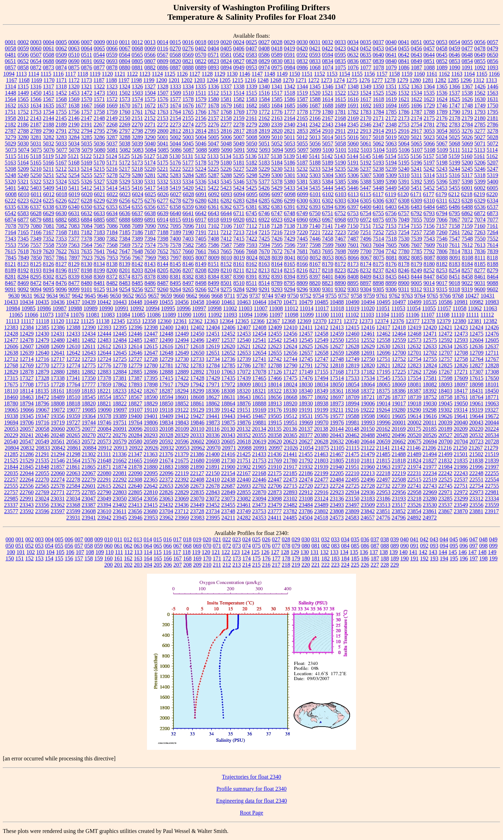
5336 (201, 182)
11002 (230, 308)
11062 (474, 308)
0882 (150, 67)
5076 (49, 150)
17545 (383, 378)
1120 (107, 74)
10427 (472, 296)
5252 (61, 175)
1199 (148, 80)
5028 (492, 137)
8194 (48, 270)
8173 (353, 264)
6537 (492, 207)
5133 (213, 156)
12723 (89, 359)
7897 (74, 258)
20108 (166, 429)
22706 (275, 486)
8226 (352, 270)
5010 (277, 137)
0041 (403, 42)
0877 (99, 67)
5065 (416, 144)
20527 (445, 435)
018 (187, 539)
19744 (89, 422)
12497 (213, 340)
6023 (124, 194)
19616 (430, 416)
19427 (197, 416)
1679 (226, 105)
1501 (112, 93)
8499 (213, 283)
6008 (11, 194)
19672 (492, 416)
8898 (378, 283)
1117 (70, 74)
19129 (197, 410)
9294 (289, 289)
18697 (337, 397)
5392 (416, 182)
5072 (492, 144)
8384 (213, 277)
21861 (73, 467)
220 (305, 565)
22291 (104, 480)
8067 (366, 258)
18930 (306, 403)
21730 (228, 460)
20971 (229, 448)
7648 (137, 251)
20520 (414, 435)
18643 (244, 397)
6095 (251, 194)
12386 (58, 327)
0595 (340, 55)
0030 (302, 42)
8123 (23, 264)
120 (206, 552)
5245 (467, 169)
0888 (188, 67)
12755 (430, 359)
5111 (454, 150)
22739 (399, 486)
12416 (368, 327)
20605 (228, 441)
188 (385, 558)
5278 (112, 175)
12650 (197, 353)
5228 (251, 169)
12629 (368, 346)
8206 (175, 270)
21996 (477, 467)
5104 (379, 150)
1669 (112, 105)
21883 (166, 467)
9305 (378, 289)
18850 (166, 403)
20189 (445, 429)
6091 (201, 194)
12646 (135, 353)
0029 (289, 42)
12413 (337, 327)
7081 (48, 226)
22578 (58, 486)
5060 (353, 144)
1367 (467, 86)
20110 (197, 429)
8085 (416, 258)
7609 (429, 245)
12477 (11, 340)
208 (187, 565)
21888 (182, 467)
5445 (340, 188)
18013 (259, 384)
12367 (273, 321)
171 (217, 558)
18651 (259, 397)
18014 (275, 384)
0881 (137, 67)
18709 (352, 397)
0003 (36, 42)
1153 (331, 74)
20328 (166, 435)
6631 (74, 213)
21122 (368, 448)
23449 (197, 505)
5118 (35, 156)
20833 (43, 448)
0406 (238, 48)
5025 (454, 137)
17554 (414, 378)
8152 (226, 264)
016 (167, 539)
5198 (442, 163)
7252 (378, 232)
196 (464, 558)
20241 (27, 435)
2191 (86, 124)
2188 (48, 124)
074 (247, 546)
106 (70, 552)
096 (464, 546)
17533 (352, 378)
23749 (244, 511)
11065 (16, 315)
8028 (264, 258)
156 (69, 558)
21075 (322, 448)
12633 (430, 346)
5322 (36, 182)
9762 (394, 296)
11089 (169, 315)
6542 (10, 213)
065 (158, 546)
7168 (61, 232)
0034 (352, 42)
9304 (366, 289)
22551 (477, 480)
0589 (276, 55)
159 (98, 558)
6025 (150, 194)
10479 (306, 302)
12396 (135, 327)
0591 (289, 55)
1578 (188, 99)
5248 (10, 175)
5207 (492, 163)
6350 (86, 207)
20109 (182, 429)
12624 (290, 346)
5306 (353, 175)
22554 (492, 480)
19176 (275, 410)
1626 (467, 99)
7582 (188, 245)
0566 (149, 55)
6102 (327, 194)
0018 (200, 42)
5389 (378, 182)
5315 (441, 175)
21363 (150, 454)
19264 (383, 410)
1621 (404, 99)
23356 (42, 505)
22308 (135, 480)
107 (80, 552)
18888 (259, 403)
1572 (112, 99)
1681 (239, 105)
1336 (213, 86)
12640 (42, 353)
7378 (86, 239)
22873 (275, 492)
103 (40, 552)
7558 (48, 245)
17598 (445, 378)
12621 (244, 346)
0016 (188, 42)
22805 (135, 492)
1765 (188, 112)
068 (187, 546)
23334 (492, 499)
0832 (302, 61)
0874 (61, 67)
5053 (289, 144)
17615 (477, 378)
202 (128, 565)
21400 (213, 454)
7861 (61, 258)
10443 (120, 302)
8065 (340, 258)
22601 (89, 486)
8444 (416, 277)
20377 (306, 435)
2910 (327, 131)
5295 (239, 175)
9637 (64, 296)
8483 (124, 283)
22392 (182, 480)
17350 (89, 378)
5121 (73, 156)
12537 (228, 340)
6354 (124, 207)
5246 (479, 169)
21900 (228, 467)
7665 (226, 251)
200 (108, 565)
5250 (36, 175)
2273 (175, 124)
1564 (10, 99)
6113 (353, 194)
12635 (461, 346)
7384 (124, 239)
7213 (238, 232)
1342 (289, 86)
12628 (352, 346)
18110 (11, 391)
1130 (232, 74)
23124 (321, 499)
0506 (23, 55)
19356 (58, 416)
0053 (441, 42)
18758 (445, 397)
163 (138, 558)
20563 (73, 441)
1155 (356, 74)
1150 (294, 74)
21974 (414, 467)
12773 (58, 365)
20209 (461, 429)
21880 (151, 467)
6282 (226, 201)
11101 (337, 315)
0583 (251, 55)
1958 (10, 118)
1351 (391, 86)
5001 (162, 137)
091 (414, 546)
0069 (150, 48)
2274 (188, 124)
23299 (461, 499)
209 (197, 565)
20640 (352, 441)
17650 (492, 378)
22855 (244, 492)
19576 (321, 416)
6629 (48, 213)
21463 (321, 454)
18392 (430, 391)
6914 (162, 220)
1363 (416, 86)
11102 (352, 315)
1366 (454, 86)
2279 (251, 124)
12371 (335, 321)
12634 (445, 346)
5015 (340, 137)
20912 (105, 448)
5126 (136, 156)
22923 (337, 492)
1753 (36, 112)
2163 (277, 118)
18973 (337, 403)
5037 (112, 144)
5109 (442, 150)
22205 (337, 473)
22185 (290, 473)
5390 (391, 182)
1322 (99, 86)
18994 (352, 403)
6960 (302, 220)
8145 (175, 264)
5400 (492, 182)
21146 (414, 448)
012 (128, 539)
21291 (42, 454)
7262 (467, 232)
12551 (352, 340)
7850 (36, 258)
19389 (120, 416)
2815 (213, 131)
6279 (188, 201)
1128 (207, 74)
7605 (391, 245)
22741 (414, 486)
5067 (442, 144)
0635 (365, 55)
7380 (99, 239)
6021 (99, 194)
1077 (366, 67)
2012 (23, 118)
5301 (289, 175)
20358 (275, 435)
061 (118, 546)
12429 (27, 334)
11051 (383, 308)
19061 (477, 403)
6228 (86, 201)
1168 (23, 80)
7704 (378, 251)
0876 (86, 67)
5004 (201, 137)
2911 (340, 131)
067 (177, 546)
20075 (73, 429)
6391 (289, 207)
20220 (476, 429)
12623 (275, 346)
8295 (36, 277)
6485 (442, 207)
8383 (201, 277)
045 (453, 539)
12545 (306, 340)
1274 (339, 80)
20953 (183, 448)
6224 (36, 201)
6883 (74, 220)
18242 (135, 391)
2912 (352, 131)
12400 (166, 327)
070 (207, 546)
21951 (352, 467)
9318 (454, 289)
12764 (477, 359)
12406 (228, 327)
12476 (492, 334)
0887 (175, 67)
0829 (264, 61)
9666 (204, 296)
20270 (89, 435)
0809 (162, 61)
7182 (86, 232)
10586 (445, 302)
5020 (403, 137)
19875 (228, 422)
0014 (162, 42)
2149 (112, 118)
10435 (42, 302)
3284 (74, 137)
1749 (480, 105)
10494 (368, 302)
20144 (337, 429)
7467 (340, 239)
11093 (230, 315)
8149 (201, 264)
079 (296, 546)
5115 (10, 156)
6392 (302, 207)
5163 (10, 163)
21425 (244, 454)
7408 (213, 239)
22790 (104, 492)
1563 (492, 93)
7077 (492, 220)
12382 (490, 321)
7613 (479, 245)
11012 (291, 308)
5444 (327, 188)
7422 (251, 239)
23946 (135, 518)
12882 (89, 372)
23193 (399, 499)
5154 (390, 156)
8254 (454, 270)
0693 (112, 61)
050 (10, 546)
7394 (150, 239)
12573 (414, 340)
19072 (58, 410)
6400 (366, 207)
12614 (135, 346)
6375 (239, 207)
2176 (442, 118)
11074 (62, 315)
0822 (201, 61)
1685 (289, 105)
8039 (277, 258)
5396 (442, 182)
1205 (225, 80)
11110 (457, 315)
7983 (162, 258)
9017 (441, 283)
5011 (289, 137)
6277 (162, 201)
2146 (74, 118)
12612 (104, 346)
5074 (23, 150)
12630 (383, 346)
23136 (337, 499)
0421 (314, 48)
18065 (383, 384)
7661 (201, 251)
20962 (198, 448)
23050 (120, 499)
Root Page (251, 813)
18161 (57, 391)
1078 (378, 67)
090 (404, 546)
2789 (36, 131)
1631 (492, 99)
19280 (399, 410)
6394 (327, 207)
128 (285, 552)
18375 (383, 391)
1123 (144, 74)
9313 (429, 289)
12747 (321, 359)
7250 (352, 232)
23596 (42, 511)
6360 (201, 207)
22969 (430, 492)
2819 (264, 131)
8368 (86, 277)
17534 (368, 378)
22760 (27, 492)
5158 (441, 156)
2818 (251, 131)
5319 (492, 175)
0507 (36, 55)
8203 (137, 270)
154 (49, 558)
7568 (112, 245)
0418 (276, 48)
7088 (124, 226)
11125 (87, 321)
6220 (492, 194)
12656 (290, 353)
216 (266, 565)
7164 (10, 232)
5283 (175, 175)
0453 (378, 48)
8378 (150, 277)
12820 (368, 365)
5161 (479, 156)
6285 (264, 201)
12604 (477, 340)
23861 (430, 511)
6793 (429, 213)
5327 (99, 182)
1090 (454, 67)
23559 (492, 505)
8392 (264, 277)
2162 (264, 118)
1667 (86, 105)
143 (433, 552)
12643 (89, 353)
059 (98, 546)
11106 (412, 315)
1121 (119, 74)
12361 (180, 321)
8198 (86, 270)
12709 (477, 353)
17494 (321, 378)
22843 (213, 492)
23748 (228, 511)
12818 (337, 365)
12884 (120, 372)
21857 (58, 467)
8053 (327, 258)
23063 (166, 499)
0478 (479, 48)
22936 (368, 492)
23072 (213, 499)
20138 (321, 429)
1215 (237, 80)
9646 (103, 296)
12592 (445, 340)
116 (167, 552)
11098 (291, 315)
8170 (327, 264)
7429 (289, 239)
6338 (48, 207)
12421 (445, 327)
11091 (200, 315)
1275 (351, 80)
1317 (48, 86)
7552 (492, 239)
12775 (89, 365)
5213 (73, 169)
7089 (137, 226)
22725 (352, 486)
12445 (120, 334)
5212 (61, 169)
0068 (137, 48)
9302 (340, 289)
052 (29, 546)
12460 (352, 334)
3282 (48, 137)
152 (29, 558)
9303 (353, 289)
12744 (290, 359)
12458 (321, 334)
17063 (228, 372)
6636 (124, 213)
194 (444, 558)
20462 (352, 435)
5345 (226, 182)
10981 (461, 302)
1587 (302, 99)
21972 (399, 467)
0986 (302, 67)
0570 (200, 55)
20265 (73, 435)
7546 (442, 239)
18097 (461, 384)
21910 (275, 467)
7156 (429, 226)
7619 (36, 251)
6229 (99, 201)
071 (217, 546)
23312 (477, 499)
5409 (48, 188)
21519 (492, 454)
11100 (322, 315)
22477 (321, 480)
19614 (414, 416)
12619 (213, 346)
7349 (36, 239)
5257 (99, 175)
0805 (137, 61)
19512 (290, 416)
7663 (213, 251)
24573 (337, 518)
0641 (391, 55)
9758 (356, 296)
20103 (151, 429)
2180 (480, 118)
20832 (27, 448)
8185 (480, 264)
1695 (404, 105)
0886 (162, 67)
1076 (353, 67)
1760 (124, 112)
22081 (120, 473)
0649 (479, 55)
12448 (166, 334)
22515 (414, 480)
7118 (264, 226)
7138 (289, 226)
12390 (89, 327)
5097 (302, 150)
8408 (353, 277)
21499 (445, 454)
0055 (467, 42)
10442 (104, 302)
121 (215, 552)
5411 (73, 188)
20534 (492, 435)
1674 (175, 105)
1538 (467, 93)
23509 (368, 505)
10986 (44, 308)
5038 (124, 144)
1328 (162, 86)
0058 (10, 48)
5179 (213, 163)
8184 (467, 264)
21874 (120, 467)
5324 (61, 182)
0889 (201, 67)
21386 (197, 454)
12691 (368, 353)
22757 (11, 492)
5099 (315, 150)
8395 (302, 277)
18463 (27, 397)
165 (158, 558)
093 (434, 546)
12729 (166, 359)
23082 (244, 499)
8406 (340, 277)
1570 (86, 99)
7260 (441, 232)
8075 (378, 258)
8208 (201, 270)
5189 (327, 163)
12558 (383, 340)
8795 (289, 283)
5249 (23, 175)
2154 (175, 118)
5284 (188, 175)
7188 (162, 232)
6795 (454, 213)
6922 (264, 220)
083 (335, 546)
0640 (378, 55)
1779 (315, 112)
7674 (289, 251)
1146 (244, 74)
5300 (277, 175)
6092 (213, 194)
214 (246, 565)
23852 (399, 511)
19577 (337, 416)
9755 (331, 296)
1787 (416, 112)
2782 (442, 124)
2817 (239, 131)
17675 (11, 384)
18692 (321, 397)
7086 (112, 226)
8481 (99, 283)
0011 (124, 42)
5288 (226, 175)
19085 (89, 410)
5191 (353, 163)
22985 (11, 499)
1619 (391, 99)
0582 (238, 55)
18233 (119, 391)
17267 (445, 372)
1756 (74, 112)
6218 (466, 194)
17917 (166, 384)
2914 (378, 131)
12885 (135, 372)
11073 (47, 315)
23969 (182, 518)
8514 (264, 283)
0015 (175, 42)
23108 (306, 499)
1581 (226, 99)
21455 (306, 454)
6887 (112, 220)
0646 (454, 55)
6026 (162, 194)
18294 (181, 391)
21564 (73, 460)
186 (365, 558)
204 (148, 565)
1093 (492, 67)
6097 (277, 194)
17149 (306, 372)
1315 (23, 86)
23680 (150, 511)
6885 (99, 220)
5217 (124, 169)
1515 (251, 93)
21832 (445, 460)
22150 (213, 473)
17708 (27, 384)
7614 (492, 245)
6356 (150, 207)
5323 (48, 182)
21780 (290, 460)
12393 (104, 327)
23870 (461, 511)
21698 (213, 460)
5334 (188, 182)
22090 (135, 473)
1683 (264, 105)
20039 (445, 422)
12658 (321, 353)
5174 (150, 163)
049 (493, 539)
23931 (73, 518)
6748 (289, 213)
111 (119, 552)
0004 (48, 42)
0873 (48, 67)
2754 (416, 124)
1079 (391, 67)
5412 (86, 188)
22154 (228, 473)
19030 (430, 403)
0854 (467, 61)
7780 (404, 251)
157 (79, 558)
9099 (74, 289)
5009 (264, 137)
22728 (368, 486)
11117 (27, 321)
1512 (213, 93)
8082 (404, 258)
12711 (492, 353)
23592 (27, 511)
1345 (315, 86)
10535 (430, 302)
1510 (188, 93)
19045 (445, 403)
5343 (213, 182)
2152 (150, 118)
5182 (251, 163)
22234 (430, 473)
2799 (150, 131)
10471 (290, 302)
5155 (403, 156)
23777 (275, 511)
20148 (352, 429)
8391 (251, 277)
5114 (492, 150)
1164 (469, 74)
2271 (150, 124)
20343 (228, 435)
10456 (182, 302)
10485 (321, 302)
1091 (467, 67)
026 (266, 539)
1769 (239, 112)
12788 (275, 365)
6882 (61, 220)
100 (11, 552)
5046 (201, 144)
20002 (414, 422)
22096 (166, 473)
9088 (492, 283)
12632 (414, 346)
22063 (73, 473)
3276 (467, 131)
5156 (416, 156)
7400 (175, 239)
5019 (391, 137)
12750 (368, 359)
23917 (492, 511)
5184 (277, 163)
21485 (383, 454)
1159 (406, 74)
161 (118, 558)
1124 (157, 74)
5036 (99, 144)
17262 (414, 372)
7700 (366, 251)
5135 (238, 156)
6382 (264, 207)
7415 (239, 239)
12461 (368, 334)
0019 (213, 42)
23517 (399, 505)
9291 (264, 289)
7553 (10, 245)
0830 (277, 61)
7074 (480, 220)
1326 (137, 86)
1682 (251, 105)
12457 (306, 334)
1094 (8, 74)
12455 (275, 334)
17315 (11, 378)
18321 (259, 391)
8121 (10, 264)
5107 (417, 150)
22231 (414, 473)
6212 (454, 194)
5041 (162, 144)
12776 (104, 365)
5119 (48, 156)
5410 (61, 188)
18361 (337, 391)
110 (109, 552)
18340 (306, 391)
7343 (10, 239)
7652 (162, 251)
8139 (124, 264)
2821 (289, 131)
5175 (162, 163)
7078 (10, 226)
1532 (403, 93)
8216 (302, 270)
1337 (226, 86)
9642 (77, 296)
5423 (226, 188)
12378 (428, 321)
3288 (124, 137)
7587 (226, 245)
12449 (182, 334)
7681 (302, 251)
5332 (162, 182)
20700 (445, 441)
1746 (442, 105)
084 (345, 546)
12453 (244, 334)
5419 (175, 188)
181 (316, 558)
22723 (321, 486)
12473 (461, 334)
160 (108, 558)
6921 (251, 220)
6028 (188, 194)
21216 (444, 448)
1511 (200, 93)
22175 (275, 473)
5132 (200, 156)
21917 (290, 467)
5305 (340, 175)
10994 (153, 308)
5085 (163, 150)
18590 (151, 397)
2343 (327, 124)
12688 (352, 353)
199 (493, 558)
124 (245, 552)
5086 (176, 150)
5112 (467, 150)
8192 (23, 270)
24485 (290, 518)
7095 (175, 226)
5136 (251, 156)
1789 (442, 112)
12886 (151, 372)
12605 (492, 340)
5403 (36, 188)
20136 (290, 429)
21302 (89, 454)
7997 (175, 258)
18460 (11, 397)
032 (325, 539)
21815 (383, 460)
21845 (27, 467)
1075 (340, 67)
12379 (443, 321)
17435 (228, 378)
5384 (327, 182)
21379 (181, 454)
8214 (276, 270)
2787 (10, 131)
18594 (166, 397)
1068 (315, 67)
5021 (416, 137)
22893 (290, 492)
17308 (492, 372)
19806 (151, 422)
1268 (275, 80)
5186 (289, 163)
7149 (340, 226)
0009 (99, 42)
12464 (399, 334)
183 (335, 558)
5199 (454, 163)
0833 (315, 61)
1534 (416, 93)
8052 (315, 258)
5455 (454, 188)
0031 (314, 42)
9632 (39, 296)
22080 (104, 473)
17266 (430, 372)
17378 (104, 378)
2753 (404, 124)
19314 (461, 410)
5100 (328, 150)
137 (373, 552)
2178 (454, 118)
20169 (399, 429)
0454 (391, 48)
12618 (197, 346)
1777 (289, 112)
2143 (36, 118)
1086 (404, 67)
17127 (290, 372)
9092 (23, 289)
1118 (82, 74)
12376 (397, 321)
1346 (327, 86)
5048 (226, 144)
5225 (213, 169)
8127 (61, 264)
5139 (289, 156)
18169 (73, 391)
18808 (58, 403)
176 (266, 558)
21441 (290, 454)
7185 (124, 232)
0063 (74, 48)
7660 (188, 251)
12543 (290, 340)
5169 (86, 163)
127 (275, 552)
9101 (86, 289)
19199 (321, 410)
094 (444, 546)
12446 (135, 334)
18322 (275, 391)
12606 (11, 346)
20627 (306, 441)
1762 (150, 112)
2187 (36, 124)
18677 (306, 397)
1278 (389, 80)
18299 (197, 391)
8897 (365, 283)
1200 (161, 80)
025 (256, 539)
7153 (391, 226)
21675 (182, 460)
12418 (399, 327)
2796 (112, 131)
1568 (61, 99)
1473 (99, 93)
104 (50, 552)
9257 (150, 289)
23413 (135, 505)
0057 (492, 42)
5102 (353, 150)
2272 (162, 124)
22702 (259, 486)
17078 (259, 372)
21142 (398, 448)
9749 (280, 296)
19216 (352, 410)
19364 (89, 416)
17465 (259, 378)
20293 (151, 435)
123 (235, 552)
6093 (226, 194)
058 (89, 546)
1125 (169, 74)
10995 (168, 308)
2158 (226, 118)
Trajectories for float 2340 (251, 777)
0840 (391, 61)
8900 (403, 283)
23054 (135, 499)
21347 (135, 454)
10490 (352, 302)
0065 (99, 48)
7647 (124, 251)
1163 (456, 74)
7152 (378, 226)
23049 (104, 499)
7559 (61, 245)
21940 (337, 467)
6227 (74, 201)
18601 (182, 397)
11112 (487, 315)
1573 (124, 99)
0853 (454, 61)
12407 (244, 327)
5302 (302, 175)
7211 (213, 232)
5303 (315, 175)
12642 (73, 353)
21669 (151, 460)
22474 (306, 480)
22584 (73, 486)
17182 (368, 372)
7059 (429, 220)
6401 (378, 207)
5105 (391, 150)
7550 (480, 239)
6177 (428, 194)
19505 (275, 416)
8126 (48, 264)
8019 (239, 258)
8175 (378, 264)
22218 (383, 473)
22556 (27, 486)
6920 (239, 220)
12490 (166, 340)
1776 (277, 112)
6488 (467, 207)
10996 (184, 308)
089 (395, 546)
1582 (239, 99)
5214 (86, 169)
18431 (476, 391)
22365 (151, 480)
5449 (391, 188)
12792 (321, 365)
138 (383, 552)
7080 (36, 226)
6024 (137, 194)
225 (355, 565)
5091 (239, 150)
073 (237, 546)
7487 (353, 239)
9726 (242, 296)
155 (59, 558)
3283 (61, 137)
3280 (23, 137)
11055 (429, 308)
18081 (414, 384)
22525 (445, 480)
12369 (304, 321)
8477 (74, 283)
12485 (135, 340)
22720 (306, 486)
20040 (461, 422)
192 (424, 558)
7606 (404, 245)
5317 (467, 175)
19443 (228, 416)
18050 (337, 384)
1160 (419, 74)
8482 (112, 283)
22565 (42, 486)
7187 (150, 232)
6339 (61, 207)
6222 (10, 201)
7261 (454, 232)
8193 (36, 270)
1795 (492, 112)
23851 (383, 511)
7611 (454, 245)
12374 (381, 321)
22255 (492, 473)
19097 (120, 410)
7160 (479, 226)
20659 (383, 441)
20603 (213, 441)
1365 (442, 86)
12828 (492, 365)
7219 (289, 232)
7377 (74, 239)
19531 (306, 416)
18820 (89, 403)
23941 (89, 518)
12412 (321, 327)
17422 (182, 378)
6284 (251, 201)
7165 (23, 232)
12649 (182, 353)
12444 (104, 334)
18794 (27, 403)
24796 (399, 518)
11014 (306, 308)
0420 (302, 48)
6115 (365, 194)
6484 (429, 207)
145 (452, 552)
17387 (135, 378)
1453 (74, 93)
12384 (27, 327)
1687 (315, 105)
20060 (58, 429)
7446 (315, 239)
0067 (124, 48)
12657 (306, 353)
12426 (492, 327)
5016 (352, 137)
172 (227, 558)
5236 (352, 169)
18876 (244, 403)
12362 (195, 321)
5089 (214, 150)
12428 (11, 334)
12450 (197, 334)
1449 (23, 93)
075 (256, 546)
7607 (416, 245)
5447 (365, 188)
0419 (289, 48)
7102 (213, 226)
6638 (150, 213)
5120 (60, 156)
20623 (290, 441)
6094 (239, 194)
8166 (302, 264)
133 (334, 552)
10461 (228, 302)
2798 (137, 131)
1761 (137, 112)
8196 (61, 270)
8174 (366, 264)
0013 (149, 42)
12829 (11, 372)
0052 (429, 42)
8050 (302, 258)
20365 (290, 435)
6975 (378, 220)
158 (89, 558)
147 (472, 552)
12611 (89, 346)
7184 (112, 232)
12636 (476, 346)
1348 (353, 86)
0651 (10, 61)
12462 (383, 334)
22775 (73, 492)
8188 (492, 264)
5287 (213, 175)
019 (197, 539)
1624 (442, 99)
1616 (353, 99)
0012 (137, 42)
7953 (112, 258)
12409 (275, 327)
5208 (10, 169)
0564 (124, 55)
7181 (74, 232)
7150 (352, 226)
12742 (275, 359)
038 (384, 539)
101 (21, 552)
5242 (429, 169)
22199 (321, 473)
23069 (182, 499)
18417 (461, 391)
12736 (228, 359)
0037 (378, 42)
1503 (137, 93)
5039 (137, 144)
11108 (442, 315)
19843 (182, 422)
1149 (282, 74)
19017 (399, 403)
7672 (277, 251)
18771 (492, 397)
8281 (10, 277)
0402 (200, 48)
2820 (277, 131)
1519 (302, 93)
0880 (124, 67)
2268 (112, 124)
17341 (73, 378)
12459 (337, 334)
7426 (277, 239)
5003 (188, 137)
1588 (315, 99)
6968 (340, 220)
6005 (492, 188)
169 (197, 558)
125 (255, 552)
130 (304, 552)
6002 (479, 188)
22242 (445, 473)
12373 (366, 321)
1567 (48, 99)
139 (393, 552)
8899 (391, 283)
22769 (42, 492)
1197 (123, 80)
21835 (461, 460)
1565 (23, 99)
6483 (416, 207)
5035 (86, 144)
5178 (201, 163)
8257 (467, 270)
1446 (492, 86)
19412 (182, 416)
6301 (315, 201)
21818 (399, 460)
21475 (352, 454)
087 (375, 546)
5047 (213, 144)
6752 (340, 213)
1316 (36, 86)
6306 (378, 201)
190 (404, 558)
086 (365, 546)
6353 (112, 207)
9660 (179, 296)
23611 (120, 511)
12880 (58, 372)
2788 (23, 131)
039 (394, 539)
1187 (98, 80)
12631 (399, 346)
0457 (429, 48)
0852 (442, 61)
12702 (430, 353)
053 (39, 546)
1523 (352, 93)
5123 (98, 156)
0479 (492, 48)
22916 (321, 492)
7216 (276, 232)
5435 (314, 188)
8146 (188, 264)
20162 (383, 429)
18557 (120, 397)
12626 (321, 346)
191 (414, 558)
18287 (166, 391)
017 (177, 539)
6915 (175, 220)
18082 (430, 384)
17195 (383, 372)
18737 (399, 397)
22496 (368, 480)
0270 (175, 48)
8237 (378, 270)
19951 (290, 422)
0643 (416, 55)
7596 (289, 245)
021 (217, 539)
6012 (48, 194)
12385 (42, 327)
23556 (477, 505)
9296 (302, 289)
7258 (429, 232)
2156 (201, 118)
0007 (86, 42)
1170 (48, 80)
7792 (429, 251)
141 (413, 552)
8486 (150, 283)
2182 (10, 124)
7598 (315, 245)
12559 (399, 340)
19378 (104, 416)
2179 (467, 118)
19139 (213, 410)
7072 (467, 220)
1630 (480, 99)
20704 (461, 441)
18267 (150, 391)
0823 (213, 61)
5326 (86, 182)
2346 (366, 124)
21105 (337, 448)
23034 (73, 499)
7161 (492, 226)
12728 (151, 359)
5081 (112, 150)
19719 (58, 422)
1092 (480, 67)
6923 (277, 220)
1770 (251, 112)
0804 (124, 61)
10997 (199, 308)
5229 (264, 169)
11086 (153, 315)
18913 (275, 403)
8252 (429, 270)
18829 (151, 403)
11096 (261, 315)
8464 (492, 277)
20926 (152, 448)
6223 (23, 201)
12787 (259, 365)
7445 (302, 239)
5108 (429, 150)
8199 (99, 270)
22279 (89, 480)
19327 (492, 410)
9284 (239, 289)
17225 (399, 372)
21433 (259, 454)
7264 (492, 232)
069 (197, 546)
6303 (340, 201)
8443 (404, 277)
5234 (327, 169)
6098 (289, 194)
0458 (441, 48)
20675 (414, 441)
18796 (42, 403)
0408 (264, 48)
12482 (89, 340)
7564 (86, 245)
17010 (213, 372)
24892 (414, 518)
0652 (23, 61)
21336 (119, 454)
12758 (461, 359)
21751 (244, 460)
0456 (416, 48)
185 (355, 558)
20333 (197, 435)
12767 (492, 359)
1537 (454, 93)
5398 (467, 182)
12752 (399, 359)
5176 (175, 163)
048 (483, 539)
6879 (36, 220)
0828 (251, 61)
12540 (244, 340)
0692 (99, 61)
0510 (74, 55)
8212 (251, 270)
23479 (275, 505)
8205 (162, 270)
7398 (162, 239)
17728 (58, 384)
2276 (213, 124)
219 (296, 565)
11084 (123, 315)
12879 (42, 372)
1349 (366, 86)
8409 (366, 277)
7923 (86, 258)
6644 (226, 213)
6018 (61, 194)
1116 (58, 74)
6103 (340, 194)
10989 (91, 308)
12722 (73, 359)
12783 (197, 365)
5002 (175, 137)
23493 (337, 505)
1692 (366, 105)
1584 (264, 99)
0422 (327, 48)
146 (462, 552)
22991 (27, 499)
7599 (327, 245)
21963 (383, 467)
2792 (74, 131)
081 (316, 546)
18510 (73, 397)
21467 (337, 454)
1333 (175, 86)
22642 (151, 486)
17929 (182, 384)
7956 (124, 258)
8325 (61, 277)
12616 (166, 346)
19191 (306, 410)
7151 (365, 226)
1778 (302, 112)
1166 (494, 74)
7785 (416, 251)
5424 (238, 188)
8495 (175, 283)
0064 (86, 48)
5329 (124, 182)
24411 (275, 518)
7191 (201, 232)
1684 (277, 105)
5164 (23, 163)
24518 (321, 518)
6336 (23, 207)
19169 (259, 410)
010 (108, 539)
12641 (58, 353)
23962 (166, 518)
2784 (467, 124)
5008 (251, 137)
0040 (391, 42)
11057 (444, 308)
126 (265, 552)
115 (157, 552)
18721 (368, 397)
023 (236, 539)
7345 (23, 239)
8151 (213, 264)
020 (207, 539)
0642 (403, 55)
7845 (10, 258)
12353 (133, 321)
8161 (239, 264)
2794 (86, 131)
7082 (61, 226)
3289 (137, 137)
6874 (10, 220)
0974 (264, 67)
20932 (167, 448)
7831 (467, 251)
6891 (150, 220)
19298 (430, 410)
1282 (440, 80)
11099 (306, 315)
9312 (416, 289)
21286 (27, 454)
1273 (326, 80)
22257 (11, 480)
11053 (398, 308)
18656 (275, 397)
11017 (322, 308)
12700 (399, 353)
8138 (112, 264)
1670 (124, 105)
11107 (428, 315)
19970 (321, 422)
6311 (441, 201)
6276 (150, 201)
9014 (429, 283)
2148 (99, 118)
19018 (414, 403)
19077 (73, 410)
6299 (289, 201)
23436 (182, 505)
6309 (416, 201)
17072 (244, 372)
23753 (259, 511)
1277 (377, 80)
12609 (58, 346)
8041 (289, 258)
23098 (275, 499)
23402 (120, 505)
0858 (23, 67)
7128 (276, 226)
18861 (197, 403)
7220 (302, 232)
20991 (260, 448)
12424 (476, 327)
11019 (352, 308)
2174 (416, 118)
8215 (289, 270)
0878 (112, 67)
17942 (197, 384)
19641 (461, 416)
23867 (445, 511)
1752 (23, 112)
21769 (275, 460)
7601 (353, 245)
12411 (306, 327)
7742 (391, 251)
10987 (60, 308)
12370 (319, 321)
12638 (11, 353)
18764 (477, 397)
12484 (120, 340)
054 (49, 546)
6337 (36, 207)
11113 (12, 321)
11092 (215, 315)
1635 (48, 105)
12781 (166, 365)
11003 (245, 308)
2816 (226, 131)
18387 (414, 391)
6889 (137, 220)
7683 (315, 251)
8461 (480, 277)
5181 (239, 163)
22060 (58, 473)
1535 (429, 93)
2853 (302, 131)
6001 (467, 188)
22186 (306, 473)
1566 (36, 99)
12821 (383, 365)
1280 (415, 80)
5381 (302, 182)
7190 (188, 232)
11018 (337, 308)
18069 (399, 384)
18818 (73, 403)
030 (305, 539)
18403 (445, 391)
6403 (391, 207)
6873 (492, 213)
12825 (445, 365)
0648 (467, 55)
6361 (213, 207)
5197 (429, 163)
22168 (259, 473)
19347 (42, 416)
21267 (475, 448)
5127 (149, 156)
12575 (430, 340)
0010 (112, 42)
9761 (381, 296)
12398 (151, 327)
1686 (302, 105)
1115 (46, 74)
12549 (321, 340)
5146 (378, 156)
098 (483, 546)
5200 (467, 163)
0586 (264, 55)
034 (345, 539)
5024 (441, 137)
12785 (228, 365)
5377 (264, 182)
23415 (151, 505)
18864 (228, 403)
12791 (306, 365)
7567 (99, 245)
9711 (229, 296)
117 (177, 552)
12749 (352, 359)
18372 (368, 391)
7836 (480, 251)
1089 (442, 67)
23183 (368, 499)
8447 (429, 277)
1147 (257, 74)
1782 (353, 112)
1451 (48, 93)
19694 (11, 422)
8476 (61, 283)
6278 (175, 201)
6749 (302, 213)
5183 (264, 163)
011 (118, 539)
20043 (476, 422)
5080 (99, 150)
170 (207, 558)
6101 (315, 194)
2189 (61, 124)
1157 (381, 74)
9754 (318, 296)
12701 (414, 353)
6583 (23, 213)
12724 (104, 359)
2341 (302, 124)
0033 (340, 42)
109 (100, 552)
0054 (454, 42)
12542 (275, 340)
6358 (175, 207)
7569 (124, 245)
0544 (99, 55)
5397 (454, 182)
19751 (120, 422)
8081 (391, 258)
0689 (61, 61)
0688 (48, 61)
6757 (403, 213)
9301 (327, 289)
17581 (430, 378)
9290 (251, 289)
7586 (213, 245)
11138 (103, 321)
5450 (403, 188)
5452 (429, 188)
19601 (383, 416)
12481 (73, 340)
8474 (48, 283)
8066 (353, 258)
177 (276, 558)
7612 (467, 245)
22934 (352, 492)
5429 (276, 188)
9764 (419, 296)
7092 (162, 226)
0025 (251, 42)
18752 (430, 397)
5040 (150, 144)
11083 (108, 315)
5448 (378, 188)
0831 (289, 61)
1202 (186, 80)
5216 (111, 169)
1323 (112, 86)
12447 (151, 334)
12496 (197, 340)
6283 (239, 201)
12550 (337, 340)
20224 (492, 429)
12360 (164, 321)
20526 (430, 435)
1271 (301, 80)
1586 (289, 99)
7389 (137, 239)
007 (79, 539)
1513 (226, 93)
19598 (368, 416)
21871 (104, 467)
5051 (264, 144)
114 (148, 552)
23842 (368, 511)
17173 (352, 372)
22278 (73, 480)
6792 (416, 213)
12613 (119, 346)
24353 (259, 518)
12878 (27, 372)
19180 (290, 410)
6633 (99, 213)
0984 (289, 67)
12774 (73, 365)
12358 (149, 321)
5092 (252, 150)
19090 (104, 410)
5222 (175, 169)
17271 (461, 372)
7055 (416, 220)
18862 (213, 403)
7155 (416, 226)
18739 (414, 397)
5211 (48, 169)
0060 (36, 48)
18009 (244, 384)
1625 (454, 99)
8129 (74, 264)
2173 (404, 118)
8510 (239, 283)
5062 (378, 144)
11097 (276, 315)
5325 (74, 182)
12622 (259, 346)
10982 (477, 302)
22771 (58, 492)
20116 (213, 429)
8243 (391, 270)
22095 (151, 473)
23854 (414, 511)
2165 (302, 118)
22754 (477, 486)
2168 (340, 118)
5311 (416, 175)
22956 (399, 492)
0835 (340, 61)
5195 (404, 163)
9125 (99, 289)
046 (463, 539)
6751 (327, 213)
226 (365, 565)
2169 (353, 118)
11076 (77, 315)
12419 (414, 327)
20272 (104, 435)
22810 (151, 492)
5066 (429, 144)
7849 (23, 258)
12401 (182, 327)
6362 (226, 207)
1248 (263, 80)
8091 (454, 258)
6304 (353, 201)
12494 (182, 340)
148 (482, 552)
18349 (321, 391)
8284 (23, 277)
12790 (290, 365)
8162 (251, 264)
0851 (429, 61)
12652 (228, 353)
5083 (137, 150)
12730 (182, 359)
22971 (445, 492)
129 (294, 552)
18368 (352, 391)
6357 (162, 207)
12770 (42, 365)
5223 (188, 169)
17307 (477, 372)
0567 (162, 55)
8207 (188, 270)
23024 (42, 499)
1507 (162, 93)
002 (29, 539)
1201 (174, 80)
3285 (86, 137)
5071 (480, 144)
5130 (174, 156)
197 (474, 558)
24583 (352, 518)
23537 (445, 505)
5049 (239, 144)
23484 (306, 505)
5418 (162, 188)
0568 (175, 55)
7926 (99, 258)
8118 (492, 258)
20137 (306, 429)
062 (128, 546)
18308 (228, 391)
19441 (213, 416)
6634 (112, 213)
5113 (479, 150)
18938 (321, 403)
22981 (492, 492)
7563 (74, 245)
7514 (378, 239)
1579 (201, 99)
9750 (293, 296)
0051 (416, 42)
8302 (48, 277)
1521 (327, 93)
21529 (27, 460)
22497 (383, 480)
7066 (442, 220)
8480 (86, 283)
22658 (182, 486)
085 (355, 546)
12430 (42, 334)
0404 (213, 48)
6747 (276, 213)
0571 (213, 55)
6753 (352, 213)
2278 (239, 124)
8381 (175, 277)
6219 (479, 194)
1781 (340, 112)
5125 (124, 156)
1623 (429, 99)
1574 (137, 99)
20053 (11, 429)
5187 (302, 163)
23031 (58, 499)
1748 (467, 105)
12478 (27, 340)
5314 (429, 175)
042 (424, 539)
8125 (36, 264)
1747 (454, 105)
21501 (461, 454)
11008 (276, 308)
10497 (399, 302)
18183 (88, 391)
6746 (264, 213)
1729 (429, 105)
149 (492, 552)
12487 (151, 340)
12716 (42, 359)
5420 (188, 188)
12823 (414, 365)
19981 (352, 422)
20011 (430, 422)
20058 (42, 429)
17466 (275, 378)
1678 (213, 105)
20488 (368, 435)
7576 (162, 245)
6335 (10, 207)
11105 (397, 315)
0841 (404, 61)
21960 (368, 467)
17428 (197, 378)
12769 (27, 365)
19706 (27, 422)
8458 (467, 277)
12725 (120, 359)
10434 (27, 302)
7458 (327, 239)
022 (226, 539)
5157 (428, 156)
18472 (42, 397)
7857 (48, 258)
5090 (226, 150)
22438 (228, 480)
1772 (264, 112)
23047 (89, 499)
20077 (89, 429)
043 (434, 539)
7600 (340, 245)
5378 (277, 182)
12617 (181, 346)
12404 (213, 327)
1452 (61, 93)
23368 (73, 505)
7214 (251, 232)
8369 (99, 277)
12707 (445, 353)
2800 (162, 131)
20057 (27, 429)
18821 (104, 403)
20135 (275, 429)
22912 (306, 492)
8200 (112, 270)
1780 (327, 112)
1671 (137, 105)
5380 (289, 182)
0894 (226, 67)
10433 (11, 302)
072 (227, 546)
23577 (11, 511)
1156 (369, 74)
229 (394, 565)
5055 (302, 144)
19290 (414, 410)
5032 (48, 144)
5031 (36, 144)
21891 (213, 467)
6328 (467, 201)
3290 (150, 137)
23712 (181, 511)
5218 (137, 169)
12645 (120, 353)
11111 (472, 315)
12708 (461, 353)
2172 (391, 118)
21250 (460, 448)
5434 (302, 188)
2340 (289, 124)
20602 (197, 441)
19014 (383, 403)
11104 (382, 315)
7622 (61, 251)
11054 (414, 308)
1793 (480, 112)
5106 (404, 150)
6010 (23, 194)
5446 (352, 188)
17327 (27, 378)
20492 (383, 435)
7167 (48, 232)
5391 (404, 182)
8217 (314, 270)
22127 (197, 473)
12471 (430, 334)
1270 (288, 80)
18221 (104, 391)
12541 (259, 340)
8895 (352, 283)
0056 (479, 42)
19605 (399, 416)
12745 (306, 359)
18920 (290, 403)
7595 (277, 245)
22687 (228, 486)
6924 (289, 220)
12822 (399, 365)
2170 (366, 118)
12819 (352, 365)
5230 (276, 169)
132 (324, 552)
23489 (321, 505)
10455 (166, 302)
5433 (289, 188)
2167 (327, 118)
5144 (352, 156)
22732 (383, 486)
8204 (150, 270)
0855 (480, 61)
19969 (306, 422)
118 (186, 552)
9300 (315, 289)
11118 (42, 321)
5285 (201, 175)
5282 (162, 175)
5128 (162, 156)
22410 (213, 480)
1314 (10, 86)
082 (325, 546)
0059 (23, 48)
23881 (476, 511)
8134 (99, 264)
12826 (461, 365)
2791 (61, 131)
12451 (213, 334)
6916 (188, 220)
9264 (175, 289)
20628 (321, 441)
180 (306, 558)
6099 (302, 194)
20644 (368, 441)
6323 (454, 201)
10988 (75, 308)
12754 (414, 359)
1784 (378, 112)
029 (296, 539)
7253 (391, 232)
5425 (251, 188)
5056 (315, 144)
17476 (306, 378)
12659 (337, 353)
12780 (151, 365)
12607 (27, 346)
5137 (263, 156)
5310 (404, 175)
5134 (225, 156)
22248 (476, 473)
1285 (453, 80)
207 (177, 565)
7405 (201, 239)
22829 (182, 492)
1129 (219, 74)
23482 (290, 505)
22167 (244, 473)
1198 (136, 80)
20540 (11, 441)
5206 (480, 163)
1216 (250, 80)
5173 (137, 163)
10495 (383, 302)
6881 (48, 220)
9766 (445, 296)
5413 (99, 188)
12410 (290, 327)
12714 (27, 359)
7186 (137, 232)
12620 (228, 346)
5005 (213, 137)
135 (354, 552)
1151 (306, 74)
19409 (166, 416)
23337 (11, 505)
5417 (149, 188)
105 (60, 552)
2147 (86, 118)
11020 (368, 308)
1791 (467, 112)
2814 (201, 131)
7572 (137, 245)
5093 (264, 150)
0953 (251, 67)
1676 (188, 105)
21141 (383, 448)
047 (473, 539)
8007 (201, 258)
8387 (226, 277)
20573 (104, 441)
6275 (137, 201)
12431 (58, 334)
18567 (135, 397)
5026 (467, 137)
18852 (182, 403)
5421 (200, 188)
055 (59, 546)
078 (286, 546)
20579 (120, 441)
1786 (404, 112)
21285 (11, 454)
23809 (352, 511)
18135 (42, 391)
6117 (378, 194)
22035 (11, 473)
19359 (73, 416)
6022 (112, 194)
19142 (228, 410)
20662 (399, 441)
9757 (343, 296)
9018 (454, 283)
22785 (89, 492)
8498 (201, 283)
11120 (57, 321)
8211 (238, 270)
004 (49, 539)
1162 (444, 74)
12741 (259, 359)
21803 (321, 460)
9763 (407, 296)
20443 (337, 435)
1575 (150, 99)
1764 (175, 112)
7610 (442, 245)
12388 (73, 327)
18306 (213, 391)
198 (483, 558)
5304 (327, 175)
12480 (58, 340)
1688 (327, 105)
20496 (399, 435)
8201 (124, 270)
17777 (89, 384)
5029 (10, 144)
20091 (120, 429)
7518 (391, 239)
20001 (399, 422)
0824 (226, 61)
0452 (365, 48)
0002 (23, 42)
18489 (58, 397)
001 (20, 539)
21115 (353, 448)
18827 (135, 403)
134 (344, 552)
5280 (137, 175)
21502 (476, 454)
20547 (27, 441)
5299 (264, 175)
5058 (340, 144)
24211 (228, 518)
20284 (135, 435)
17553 (399, 378)
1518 (289, 93)
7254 (403, 232)
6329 (479, 201)
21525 (11, 460)
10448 (135, 302)
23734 (213, 511)
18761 (461, 397)
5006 (226, 137)
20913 (121, 448)
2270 (137, 124)
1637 (61, 105)
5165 (36, 163)
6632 (86, 213)
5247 (492, 169)
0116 (162, 48)
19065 (11, 410)
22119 (182, 473)
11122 (72, 321)
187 (375, 558)
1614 (327, 99)
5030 (23, 144)
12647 (151, 353)
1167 (11, 80)
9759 (369, 296)
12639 (27, 353)
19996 (383, 422)
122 (225, 552)
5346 (239, 182)
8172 (340, 264)
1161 (431, 74)
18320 (244, 391)
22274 (58, 480)
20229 (11, 435)
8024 (251, 258)
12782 (182, 365)
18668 (290, 397)
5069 (467, 144)
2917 (416, 131)
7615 (10, 251)
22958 (414, 492)
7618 (23, 251)
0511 (86, 55)
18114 (26, 391)
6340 (74, 207)
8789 (276, 283)
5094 (277, 150)
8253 (441, 270)
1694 (391, 105)
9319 (467, 289)
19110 (151, 410)
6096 (264, 194)
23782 (290, 511)
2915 (391, 131)
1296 (466, 80)
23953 (151, 518)
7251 (365, 232)
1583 (251, 99)
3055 (454, 131)
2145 (61, 118)
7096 (188, 226)
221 (315, 565)
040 (404, 539)
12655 (275, 353)
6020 (86, 194)
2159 (239, 118)
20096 (135, 429)
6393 (315, 207)
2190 (74, 124)
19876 (244, 422)
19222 (368, 410)
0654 (36, 61)
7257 (416, 232)
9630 (14, 296)
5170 (99, 163)
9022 (467, 283)
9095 (48, 289)
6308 (404, 201)
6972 (366, 220)
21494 (430, 454)
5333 (175, 182)
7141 (327, 226)
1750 (492, 105)
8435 (391, 277)
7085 (99, 226)
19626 (445, 416)
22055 (42, 473)
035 (355, 539)
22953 (383, 492)
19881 (259, 422)
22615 (104, 486)
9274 (213, 289)
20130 (228, 429)
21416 (228, 454)
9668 (217, 296)
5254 (74, 175)
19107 (135, 410)
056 (69, 546)
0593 (314, 55)
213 (236, 565)
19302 (445, 410)
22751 (461, 486)
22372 (166, 480)
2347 (378, 124)
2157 (213, 118)
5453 (441, 188)
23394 (104, 505)
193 (434, 558)
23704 (166, 511)
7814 (454, 251)
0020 (226, 42)
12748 (337, 359)
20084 (104, 429)
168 (187, 558)
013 (138, 539)
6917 (201, 220)
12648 (166, 353)
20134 (259, 429)
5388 (366, 182)
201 (118, 565)
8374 (124, 277)
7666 (239, 251)
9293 (277, 289)
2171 (378, 118)
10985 (29, 308)
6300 (302, 201)
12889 (182, 372)
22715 (290, 486)
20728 (492, 441)
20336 (213, 435)
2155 (188, 118)
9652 (128, 296)
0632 (352, 55)
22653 (166, 486)
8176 (391, 264)
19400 (135, 416)
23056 (151, 499)
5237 (365, 169)
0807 (150, 61)
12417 (383, 327)
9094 (36, 289)
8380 (162, 277)
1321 (86, 86)
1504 (150, 93)
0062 (61, 48)
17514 (337, 378)
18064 (368, 384)
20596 (182, 441)
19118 (166, 410)
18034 (321, 384)
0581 (226, 55)
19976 (337, 422)
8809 (302, 283)
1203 (199, 80)
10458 (197, 302)
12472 (445, 334)
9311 (403, 289)
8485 (137, 283)
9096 (61, 289)
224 (345, 565)
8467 (10, 283)
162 (128, 558)
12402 (197, 327)
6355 (137, 207)
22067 (89, 473)
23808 (337, 511)
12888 (166, 372)
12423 (461, 327)
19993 (368, 422)
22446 (259, 480)
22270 (42, 480)
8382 (188, 277)
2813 (188, 131)
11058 (459, 308)
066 (168, 546)
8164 (277, 264)
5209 (23, 169)
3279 (10, 137)
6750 (314, 213)
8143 (150, 264)
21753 (259, 460)
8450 (442, 277)
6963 (315, 220)
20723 (477, 441)
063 (138, 546)
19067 (42, 410)
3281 (36, 137)
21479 (368, 454)
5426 (264, 188)
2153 (162, 118)
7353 (61, 239)
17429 (213, 378)
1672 (150, 105)
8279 (492, 270)
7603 (366, 245)
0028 (276, 42)
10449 (151, 302)
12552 (368, 340)
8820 (314, 283)
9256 (137, 289)
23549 (461, 505)
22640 (135, 486)
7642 (112, 251)
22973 (477, 492)
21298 (73, 454)
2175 (429, 118)
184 (345, 558)
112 (128, 552)
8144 (162, 264)
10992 (137, 308)
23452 (213, 505)
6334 (492, 201)
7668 (251, 251)
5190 (340, 163)
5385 (340, 182)
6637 (137, 213)
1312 (478, 80)
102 (30, 552)
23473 (259, 505)
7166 (36, 232)
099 (493, 546)
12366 (257, 321)
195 (454, 558)
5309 (391, 175)
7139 (302, 226)
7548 (467, 239)
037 (374, 539)
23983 (197, 518)
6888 (124, 220)
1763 (162, 112)
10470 (275, 302)
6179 (441, 194)
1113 (21, 74)
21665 (135, 460)
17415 (166, 378)
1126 (182, 74)
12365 (242, 321)
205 (158, 565)
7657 (175, 251)
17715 (42, 384)
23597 (58, 511)
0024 (238, 42)
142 (423, 552)
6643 (213, 213)
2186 (23, 124)
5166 (48, 163)
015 (157, 539)
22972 (461, 492)
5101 (340, 150)
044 (444, 539)
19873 (213, 422)
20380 (321, 435)
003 (39, 539)
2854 (315, 131)
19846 (197, 422)
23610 (104, 511)
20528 (461, 435)
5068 (454, 144)
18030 (306, 384)
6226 (61, 201)
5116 (23, 156)
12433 (73, 334)
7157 (441, 226)
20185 (430, 429)
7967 (137, 258)
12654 (259, 353)
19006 (368, 403)
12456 (290, 334)
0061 (48, 48)
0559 (111, 55)
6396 (340, 207)
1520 (314, 93)
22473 (290, 480)
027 (276, 539)
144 (442, 552)
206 (168, 565)
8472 (36, 283)
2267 (99, 124)
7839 (492, 251)
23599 (73, 511)
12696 (383, 353)
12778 (120, 365)
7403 (188, 239)
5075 (36, 150)
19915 (275, 422)
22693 (244, 486)
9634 (52, 296)
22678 (213, 486)
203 (138, 565)
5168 (74, 163)
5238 (378, 169)
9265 (188, 289)
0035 (365, 42)
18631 (228, 397)
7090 (150, 226)
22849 (228, 492)
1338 (239, 86)
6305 (366, 201)
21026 (291, 448)
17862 (120, 384)
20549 (42, 441)
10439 (89, 302)
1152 (319, 74)
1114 (33, 74)
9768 (458, 296)
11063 (490, 308)
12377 (412, 321)
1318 (61, 86)
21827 (430, 460)
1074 (327, 67)
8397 (315, 277)
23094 (259, 499)
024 (246, 539)
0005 (61, 42)
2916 (403, 131)
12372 (350, 321)
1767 (213, 112)
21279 (491, 448)
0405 (226, 48)
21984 (445, 467)
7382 (112, 239)
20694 (430, 441)
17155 (321, 372)
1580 (213, 99)
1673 (162, 105)
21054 (307, 448)
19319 (476, 410)
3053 (429, 131)
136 (364, 552)
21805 (337, 460)
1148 (269, 74)
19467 (259, 416)
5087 (188, 150)
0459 (454, 48)
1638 (74, 105)
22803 (120, 492)
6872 (479, 213)
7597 (302, 245)
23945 (120, 518)
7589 (239, 245)
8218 (327, 270)
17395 (151, 378)
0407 (251, 48)
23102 (290, 499)
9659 (166, 296)
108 (90, 552)
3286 (99, 137)
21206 (429, 448)
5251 (48, 175)
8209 (213, 270)
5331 (150, 182)
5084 (150, 150)
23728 (197, 511)
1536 (441, 93)
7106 (226, 226)
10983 (492, 302)
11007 (261, 308)
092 (424, 546)
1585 (277, 99)
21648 (104, 460)
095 (454, 546)
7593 (251, 245)
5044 (175, 144)
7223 (340, 232)
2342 (315, 124)
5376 (251, 182)
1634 (36, 105)
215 (256, 565)
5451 (416, 188)
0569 (188, 55)
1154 (344, 74)
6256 (124, 201)
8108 (467, 258)
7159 (467, 226)
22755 (492, 486)
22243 (461, 473)
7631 (74, 251)
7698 (340, 251)
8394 (289, 277)
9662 (191, 296)
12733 (197, 359)
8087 (429, 258)
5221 (162, 169)
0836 (353, 61)
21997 (492, 467)
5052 (277, 144)
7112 (251, 226)
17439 (244, 378)
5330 (137, 182)
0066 (112, 48)
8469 (23, 283)
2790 (48, 131)
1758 (99, 112)
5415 (124, 188)
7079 (23, 226)
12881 (73, 372)
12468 (414, 334)
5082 (125, 150)
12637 (492, 346)
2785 (480, 124)
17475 (290, 378)
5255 (86, 175)
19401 (151, 416)
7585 (201, 245)
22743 (430, 486)
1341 (277, 86)
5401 (10, 188)
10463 (244, 302)
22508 (399, 480)
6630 (61, 213)
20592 (166, 441)
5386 (353, 182)
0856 (492, 61)
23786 (306, 511)
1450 (36, 93)
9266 (201, 289)
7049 (404, 220)
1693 (378, 105)
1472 (86, 93)
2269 (124, 124)
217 (276, 565)
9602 (492, 289)
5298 (251, 175)
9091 (10, 289)
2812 (175, 131)
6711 (238, 213)
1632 (10, 105)
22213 (368, 473)
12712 (11, 359)
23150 (352, 499)
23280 (430, 499)
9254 (124, 289)
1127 (194, 74)
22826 (166, 492)
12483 (104, 340)
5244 (454, 169)
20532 (477, 435)
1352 (404, 86)
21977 (430, 467)
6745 (251, 213)
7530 (404, 239)
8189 (10, 270)
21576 (89, 460)
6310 (429, 201)
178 (286, 558)
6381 (251, 207)
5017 (365, 137)
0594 (327, 55)
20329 (182, 435)
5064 (404, 144)
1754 (48, 112)
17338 (58, 378)
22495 (352, 480)
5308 (378, 175)
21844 (11, 467)
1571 (99, 99)
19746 (104, 422)
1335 (201, 86)
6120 (403, 194)
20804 (12, 448)
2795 (99, 131)
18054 (352, 384)
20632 (337, 441)
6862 (467, 213)
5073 (11, 150)
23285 (445, 499)
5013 (314, 137)
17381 (120, 378)
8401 (327, 277)
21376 (166, 454)
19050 (461, 403)
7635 (86, 251)
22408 (197, 480)
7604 (378, 245)
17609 (461, 378)
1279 (402, 80)
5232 (302, 169)
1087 (416, 67)
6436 (404, 207)
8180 (429, 264)
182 (325, 558)
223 (335, 565)
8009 (213, 258)
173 (237, 558)
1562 (479, 93)
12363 (211, 321)
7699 (353, 251)
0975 (277, 67)
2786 (492, 124)
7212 (226, 232)
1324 (124, 86)
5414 (111, 188)
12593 (461, 340)
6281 (213, 201)
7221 (314, 232)
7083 (74, 226)
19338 (11, 416)
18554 (104, 397)
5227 (238, 169)
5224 (200, 169)
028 (286, 539)
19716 (42, 422)
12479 (42, 340)
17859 (104, 384)
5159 (454, 156)
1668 (99, 105)
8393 (277, 277)
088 (385, 546)
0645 (441, 55)
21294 (58, 454)
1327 (150, 86)
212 (226, 565)
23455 (228, 505)
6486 (454, 207)
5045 (188, 144)
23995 (213, 518)
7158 (454, 226)
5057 (327, 144)
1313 (491, 80)
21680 (197, 460)
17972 (228, 384)
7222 (327, 232)
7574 (150, 245)
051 (20, 546)
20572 (89, 441)
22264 (27, 480)
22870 (259, 492)
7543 (429, 239)
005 (59, 539)
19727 (73, 422)
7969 (150, 258)
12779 (135, 365)
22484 (337, 480)
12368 (288, 321)
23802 (321, 511)
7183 (99, 232)
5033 (61, 144)
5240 (403, 169)
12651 (213, 353)
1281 (428, 80)
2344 (340, 124)
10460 (213, 302)
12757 (445, 359)
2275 (201, 124)
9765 (432, 296)
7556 (23, 245)
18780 (11, 403)
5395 (429, 182)
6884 (86, 220)
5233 (314, 169)
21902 (244, 467)
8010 (226, 258)
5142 (327, 156)
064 (148, 546)
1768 (226, 112)
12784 (213, 365)
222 (325, 565)
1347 (340, 86)
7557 (36, 245)
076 (266, 546)
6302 (327, 201)
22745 (445, 486)
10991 (122, 308)
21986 (461, 467)
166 (168, 558)
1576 (162, 99)
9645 (90, 296)
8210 (226, 270)
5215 (99, 169)
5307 (366, 175)
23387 (89, 505)
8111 (479, 258)
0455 (403, 48)
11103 (367, 315)
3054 (441, 131)
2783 (454, 124)
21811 (368, 460)
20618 (244, 441)
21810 (352, 460)
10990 (106, 308)
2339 (277, 124)
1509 (175, 93)
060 (108, 546)
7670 (264, 251)
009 (98, 539)
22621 (120, 486)
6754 (365, 213)
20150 (368, 429)
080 (306, 546)
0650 (492, 55)
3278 (492, 131)
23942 (104, 518)
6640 (175, 213)
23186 (383, 499)
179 (296, 558)
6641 (188, 213)
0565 (137, 55)
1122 (132, 74)
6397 (353, 207)
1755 (61, 112)
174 (247, 558)
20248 (58, 435)
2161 (251, 118)
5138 (276, 156)
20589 (151, 441)
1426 (480, 86)
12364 (226, 321)
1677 (201, 105)
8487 (162, 283)
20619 (259, 441)
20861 (74, 448)
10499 (414, 302)
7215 (264, 232)
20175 (414, 429)
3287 (112, 137)
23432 (166, 505)
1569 (74, 99)
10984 (13, 308)
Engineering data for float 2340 (251, 801)
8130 (86, 264)
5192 (366, 163)
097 (474, 546)
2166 (315, 118)
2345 (353, 124)
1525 (378, 93)
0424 (352, 48)
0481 (10, 55)
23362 (58, 505)
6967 (327, 220)
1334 (188, 86)
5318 (479, 175)
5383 (315, 182)
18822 (120, 403)
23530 (430, 505)
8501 (226, 283)
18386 (399, 391)
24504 (306, 518)
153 (39, 558)
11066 (31, 315)
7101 (201, 226)
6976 (391, 220)
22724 (337, 486)
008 (89, 539)
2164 (289, 118)
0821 (188, 61)
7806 (442, 251)
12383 (11, 327)
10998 (215, 308)
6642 (201, 213)
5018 (378, 137)
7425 (264, 239)
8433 (378, 277)
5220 (149, 169)
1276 (364, 80)
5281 (150, 175)
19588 (352, 416)
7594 (264, 245)
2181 (492, 118)
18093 (445, 384)
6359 (188, 207)
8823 (327, 283)
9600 (479, 289)
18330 (290, 391)
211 (217, 565)
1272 (313, 80)
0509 (61, 55)
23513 (383, 505)
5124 (111, 156)
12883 (104, 372)
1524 (365, 93)
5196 (416, 163)
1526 (391, 93)
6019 (74, 194)
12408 (259, 327)
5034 (74, 144)
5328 (112, 182)
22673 (197, 486)
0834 (327, 61)
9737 (254, 296)
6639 (162, 213)
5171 (112, 163)
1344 (302, 86)
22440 (244, 480)
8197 (74, 270)
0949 (239, 67)
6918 (213, 220)
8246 (403, 270)
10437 (73, 302)
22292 (120, 480)
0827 (239, 61)
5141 (314, 156)
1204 (212, 80)
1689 (340, 105)
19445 (244, 416)
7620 (48, 251)
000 (10, 539)
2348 (391, 124)
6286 (277, 201)
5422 (213, 188)
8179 (416, 264)
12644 (104, 353)
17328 (42, 378)
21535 (42, 460)
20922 (136, 448)
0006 (74, 42)
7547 (454, 239)
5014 (327, 137)
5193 (378, 163)
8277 (479, 270)
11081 (92, 315)
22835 (197, 492)
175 (256, 558)
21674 (166, 460)
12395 (120, 327)
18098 (477, 384)
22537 (461, 480)
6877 (23, 220)
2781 (429, 124)
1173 (86, 80)
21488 (399, 454)
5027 (479, 137)
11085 (138, 315)
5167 (61, 163)
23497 (352, 505)
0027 (264, 42)
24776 (383, 518)
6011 (36, 194)
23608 (89, 511)
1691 (353, 105)
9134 (112, 289)
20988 (245, 448)
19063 (492, 403)
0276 (188, 48)
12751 (383, 359)
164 (148, 558)
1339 (251, 86)
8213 (264, 270)
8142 (137, 264)
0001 (10, 42)
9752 (305, 296)
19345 (27, 416)
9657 (153, 296)
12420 (430, 327)
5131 (187, 156)
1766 (201, 112)
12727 (135, 359)
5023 (429, 137)
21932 (306, 467)
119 (196, 552)
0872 (36, 67)
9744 (267, 296)
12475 (477, 334)
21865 (89, 467)
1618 (378, 99)
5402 (23, 188)
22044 (27, 473)
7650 (150, 251)
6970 (353, 220)
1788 (429, 112)
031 (315, 539)
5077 (61, 150)
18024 (290, 384)
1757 (86, 112)
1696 (416, 105)
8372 (112, 277)
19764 (135, 422)
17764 (73, 384)
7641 (99, 251)
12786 (244, 365)
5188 (315, 163)
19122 (181, 410)
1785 (391, 112)
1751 (10, 112)
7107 (239, 226)
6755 (378, 213)
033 (335, 539)
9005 (416, 283)
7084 (86, 226)
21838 (476, 460)
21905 (259, 467)
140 (403, 552)
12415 (352, 327)
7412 (226, 239)
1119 (95, 74)
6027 (175, 194)
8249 (416, 270)
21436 (275, 454)
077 (276, 546)
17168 (337, 372)
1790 (454, 112)
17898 (151, 384)
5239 (391, 169)
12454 (259, 334)
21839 (492, 460)
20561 (58, 441)
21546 (58, 460)
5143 (339, 156)
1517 (276, 93)
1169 (36, 80)
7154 (403, 226)
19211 (336, 410)
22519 (430, 480)
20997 (276, 448)
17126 (275, 372)
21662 (120, 460)
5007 (239, 137)
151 (20, 558)
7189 (175, 232)
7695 (327, 251)
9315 (441, 289)
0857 (10, 67)
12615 (150, 346)
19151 (244, 410)
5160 (466, 156)
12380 (459, 321)
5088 (201, 150)
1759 (112, 112)
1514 (238, 93)
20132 (244, 429)
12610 (73, 346)
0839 (378, 61)
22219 (399, 473)
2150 (124, 118)
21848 (42, 467)
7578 (175, 245)
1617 (366, 99)
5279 (124, 175)
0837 (366, 61)
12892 (197, 372)
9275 (226, 289)
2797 (124, 131)
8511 (251, 283)
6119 (390, 194)
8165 (289, 264)
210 (207, 565)
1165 (481, 74)
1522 (340, 93)
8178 (404, 264)
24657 (368, 518)
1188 (111, 80)
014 (147, 539)
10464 (259, 302)
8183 (454, 264)
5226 (226, 169)
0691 (86, 61)
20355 (259, 435)
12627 (337, 346)
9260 (162, 289)
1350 (378, 86)
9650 (115, 296)
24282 (244, 518)
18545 (89, 397)
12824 (430, 365)
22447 (275, 480)
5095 (290, 150)
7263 (479, 232)
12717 (58, 359)
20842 (58, 448)
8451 (454, 277)
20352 (244, 435)
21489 (414, 454)
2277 (226, 124)
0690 (74, 61)
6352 (99, 207)
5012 (302, 137)
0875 (74, 67)
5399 (480, 182)
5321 (23, 182)
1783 (366, 112)
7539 (416, 239)
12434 (89, 334)
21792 (306, 460)
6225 (48, 201)
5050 (251, 144)
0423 (340, 48)
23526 (414, 505)
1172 (73, 80)
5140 (301, 156)
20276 (120, 435)
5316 (454, 175)
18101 (492, 384)
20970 (214, 448)
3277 (479, 131)
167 (177, 558)
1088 (429, 67)
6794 (441, 213)
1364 (429, 86)
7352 (48, 239)
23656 (135, 511)
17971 (213, 384)
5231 (289, 169)
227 (374, 565)
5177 (188, 163)
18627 (213, 397)
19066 (27, 410)
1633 (23, 105)
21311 (104, 454)
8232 (365, 270)
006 (69, 539)
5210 (36, 169)
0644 (429, 55)
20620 (275, 441)
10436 (58, 302)
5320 (10, 182)
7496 (366, 239)
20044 (492, 422)
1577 (175, 99)
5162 (492, 156)
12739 (244, 359)
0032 (327, 42)
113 (138, 552)
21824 (414, 460)
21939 (321, 467)
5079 (87, 150)
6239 (112, 201)
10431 (487, 296)
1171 (61, 80)
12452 (228, 334)
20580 (135, 441)
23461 (244, 505)
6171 (416, 194)
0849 (416, 61)
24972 (430, 518)
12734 (213, 359)
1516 (264, 93)
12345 (118, 321)
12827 (477, 365)
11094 (245, 315)
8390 (239, 277)
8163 (264, 264)
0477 (467, 48)
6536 (480, 207)
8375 (137, 277)
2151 (137, 118)
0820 (175, 61)
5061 (366, 144)
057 (79, 546)
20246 (42, 435)
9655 (141, 296)
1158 (394, 74)
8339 (74, 277)
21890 (197, 467)
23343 (27, 505)
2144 (48, 118)
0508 (48, 55)
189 (395, 558)
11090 (184, 315)
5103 (366, 150)
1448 (10, 93)
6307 (391, 201)
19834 (166, 422)
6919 (226, 220)
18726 (383, 397)
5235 (340, 169)
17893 (135, 384)
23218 (414, 499)
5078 (74, 150)
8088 (442, 258)
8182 (442, 264)
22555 (11, 486)
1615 (340, 99)
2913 (365, 131)
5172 (124, 163)
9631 (26, 296)
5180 (226, 163)
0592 (302, 55)
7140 (314, 226)
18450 (492, 391)
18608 (197, 397)
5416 (137, 188)
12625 (306, 346)
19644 (477, 416)
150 (10, 558)
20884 (89, 448)
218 (286, 565)
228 (384, 565)
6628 (36, 213)
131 (314, 552)
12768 (11, 365)
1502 (124, 93)
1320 (74, 86)
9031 (479, 283)
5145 (365, 156)
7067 (454, 220)
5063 (391, 144)
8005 (188, 258)
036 (365, 539)
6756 (391, 213)
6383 (277, 207)
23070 (197, 499)
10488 (337, 302)
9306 (391, 289)
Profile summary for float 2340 (251, 789)
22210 (352, 473)
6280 (201, 201)
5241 (416, 169)
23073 (228, 499)
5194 (391, 163)
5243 (441, 169)
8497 (188, 283)
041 (414, 539)
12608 (42, 346)
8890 (340, 283)
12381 (474, 321)
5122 (86, 156)
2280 (264, 124)
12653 (244, 353)
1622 (416, 99)
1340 (264, 86)
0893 (213, 67)
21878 (135, 467)
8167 (315, 264)
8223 (340, 270)
